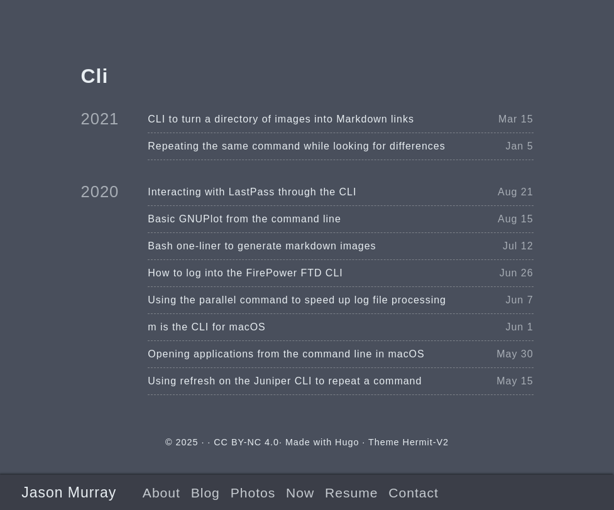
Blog (205, 493)
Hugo (347, 442)
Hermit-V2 (426, 442)
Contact (413, 493)
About (161, 493)
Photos (253, 493)
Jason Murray (68, 492)
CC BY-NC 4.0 (246, 442)
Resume (351, 493)
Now (300, 493)
